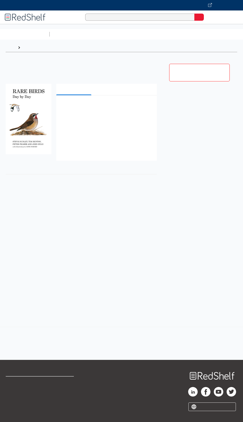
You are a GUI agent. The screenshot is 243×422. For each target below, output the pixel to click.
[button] (106, 106)
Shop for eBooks (20, 382)
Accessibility (62, 403)
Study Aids (64, 34)
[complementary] (121, 338)
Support (12, 392)
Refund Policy (62, 392)
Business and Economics (184, 34)
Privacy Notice (18, 403)
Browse (29, 47)
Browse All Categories (24, 34)
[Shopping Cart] (210, 17)
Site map (13, 413)
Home (11, 47)
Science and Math (93, 34)
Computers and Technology (135, 34)
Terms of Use (62, 382)
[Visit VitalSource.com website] (121, 5)
